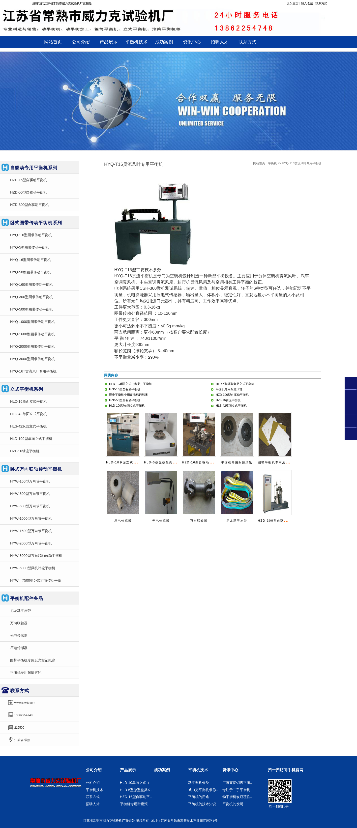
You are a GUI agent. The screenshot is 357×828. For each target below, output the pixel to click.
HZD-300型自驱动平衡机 (232, 395)
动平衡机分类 (198, 783)
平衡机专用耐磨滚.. (135, 804)
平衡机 (272, 163)
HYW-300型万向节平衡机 (30, 494)
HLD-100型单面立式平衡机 (127, 405)
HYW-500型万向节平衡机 (30, 506)
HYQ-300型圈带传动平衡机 (31, 297)
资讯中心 (230, 770)
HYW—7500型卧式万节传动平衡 (35, 580)
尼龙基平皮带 (236, 520)
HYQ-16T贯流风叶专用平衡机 (33, 371)
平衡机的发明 (232, 804)
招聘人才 (93, 804)
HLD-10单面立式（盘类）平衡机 (130, 384)
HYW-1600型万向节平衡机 (31, 531)
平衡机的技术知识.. (203, 804)
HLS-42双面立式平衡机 (231, 405)
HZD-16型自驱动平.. (136, 797)
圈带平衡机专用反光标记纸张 (128, 395)
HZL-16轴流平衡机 (228, 400)
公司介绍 (94, 770)
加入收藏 (307, 3)
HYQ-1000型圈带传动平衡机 (32, 322)
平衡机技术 (94, 790)
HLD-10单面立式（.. (136, 783)
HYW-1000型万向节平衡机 (31, 518)
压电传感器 (123, 520)
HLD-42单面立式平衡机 (28, 414)
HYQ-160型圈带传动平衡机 (31, 284)
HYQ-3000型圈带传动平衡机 (32, 359)
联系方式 (321, 3)
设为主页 (292, 3)
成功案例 (162, 770)
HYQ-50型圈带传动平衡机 (30, 272)
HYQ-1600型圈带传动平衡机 (32, 334)
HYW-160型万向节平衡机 (30, 481)
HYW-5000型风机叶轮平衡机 (32, 568)
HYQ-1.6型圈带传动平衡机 (31, 235)
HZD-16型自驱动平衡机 (124, 389)
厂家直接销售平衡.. (237, 783)
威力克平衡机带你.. (203, 790)
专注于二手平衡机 (236, 790)
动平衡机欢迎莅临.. (237, 797)
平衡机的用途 (198, 797)
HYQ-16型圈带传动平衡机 (30, 260)
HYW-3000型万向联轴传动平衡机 (36, 556)
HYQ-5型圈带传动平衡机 (29, 247)
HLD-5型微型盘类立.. (136, 790)
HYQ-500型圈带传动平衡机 (31, 309)
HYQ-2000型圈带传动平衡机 (32, 346)
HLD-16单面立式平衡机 (28, 401)
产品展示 (128, 770)
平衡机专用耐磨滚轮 (229, 389)
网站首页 (53, 41)
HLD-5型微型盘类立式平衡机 (235, 384)
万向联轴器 (199, 520)
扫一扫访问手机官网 (285, 770)
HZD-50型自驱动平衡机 (124, 400)
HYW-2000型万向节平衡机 (31, 543)
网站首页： (260, 163)
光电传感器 (161, 520)
